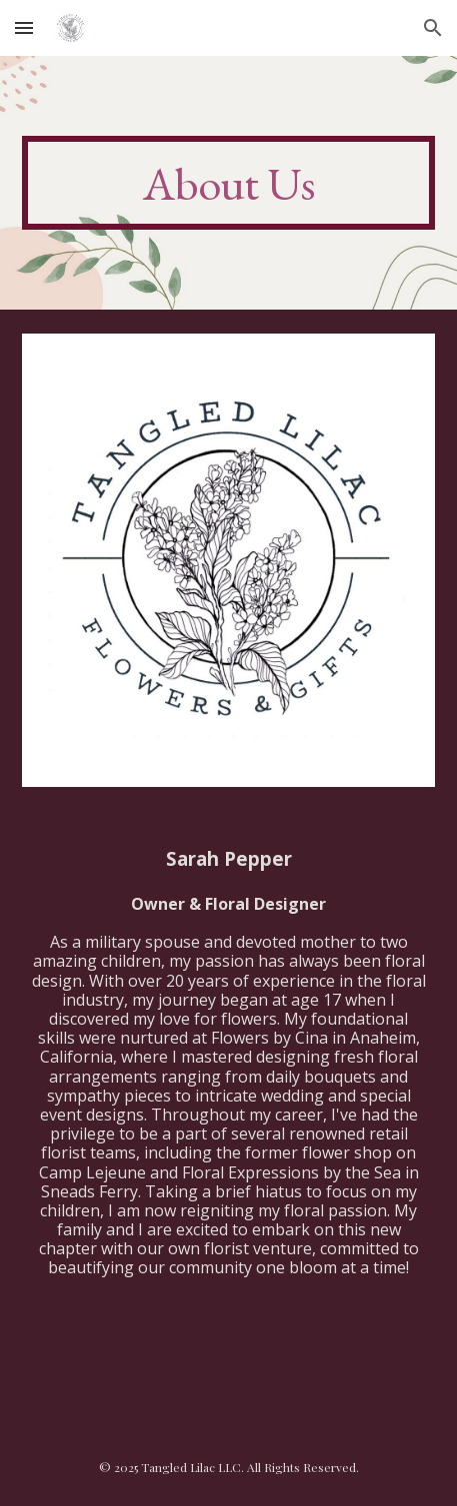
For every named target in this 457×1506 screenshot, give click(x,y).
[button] (24, 27)
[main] (229, 183)
